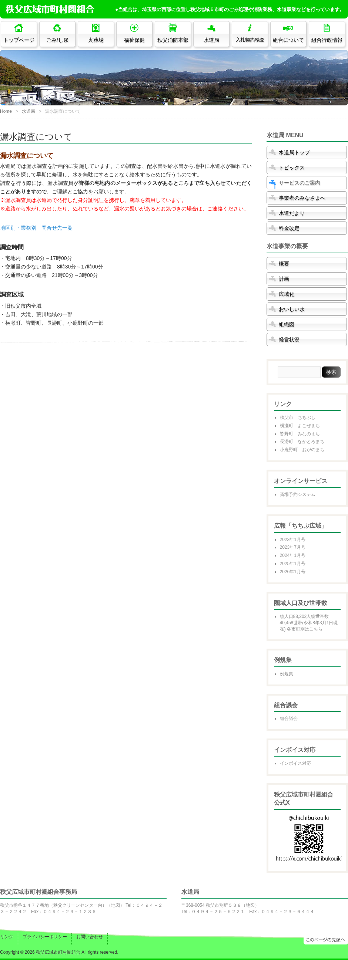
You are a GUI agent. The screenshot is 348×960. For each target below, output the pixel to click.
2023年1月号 (292, 539)
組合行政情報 (326, 40)
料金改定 (289, 228)
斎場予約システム (297, 494)
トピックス (292, 167)
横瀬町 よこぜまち (300, 425)
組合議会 (289, 718)
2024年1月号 (292, 555)
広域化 (286, 294)
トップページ (18, 40)
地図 (115, 905)
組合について (288, 40)
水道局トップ (294, 152)
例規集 (286, 673)
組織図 (286, 324)
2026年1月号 (292, 571)
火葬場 (96, 40)
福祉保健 (134, 40)
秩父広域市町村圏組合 (58, 952)
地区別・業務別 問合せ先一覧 (36, 228)
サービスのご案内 (299, 183)
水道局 (211, 40)
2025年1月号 (292, 563)
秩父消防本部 (172, 40)
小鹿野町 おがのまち (302, 449)
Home (6, 111)
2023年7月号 (292, 547)
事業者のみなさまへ (302, 198)
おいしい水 (292, 309)
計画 (284, 279)
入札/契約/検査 (250, 40)
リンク (6, 936)
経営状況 (289, 339)
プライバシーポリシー (45, 936)
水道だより (292, 213)
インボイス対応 (295, 763)
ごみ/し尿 (57, 40)
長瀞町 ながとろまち (302, 441)
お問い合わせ (89, 936)
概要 (284, 264)
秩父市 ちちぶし (297, 417)
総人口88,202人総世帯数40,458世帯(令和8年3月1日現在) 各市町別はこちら (309, 623)
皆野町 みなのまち (300, 433)
